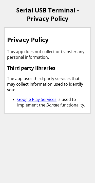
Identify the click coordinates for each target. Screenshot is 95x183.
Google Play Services (36, 99)
